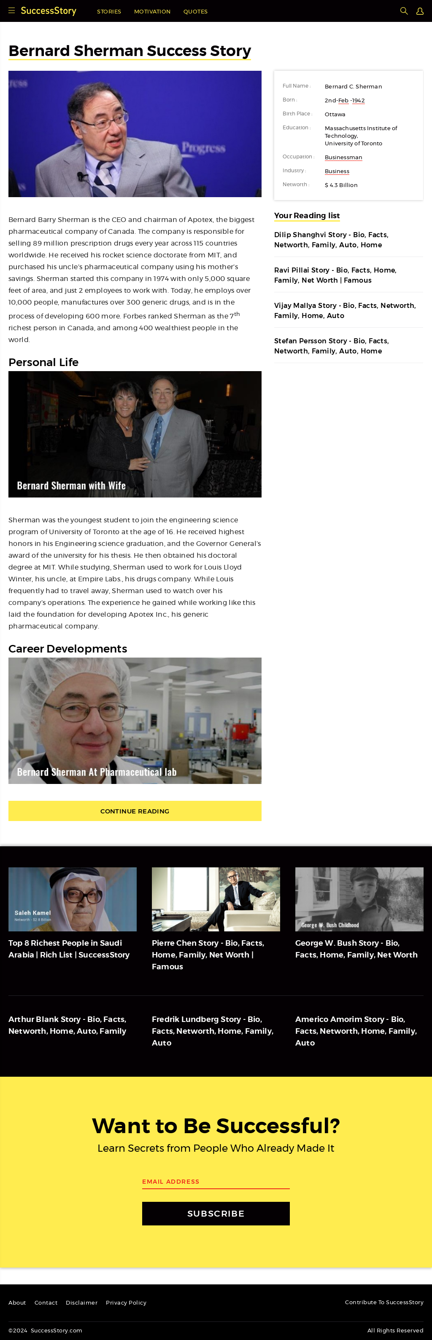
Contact (46, 1303)
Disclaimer (81, 1303)
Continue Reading (134, 811)
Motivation (152, 12)
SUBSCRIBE (216, 1213)
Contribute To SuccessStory (384, 1302)
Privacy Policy (126, 1303)
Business (337, 171)
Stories (109, 12)
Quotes (196, 12)
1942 (358, 101)
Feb (343, 101)
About (17, 1303)
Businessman (343, 157)
